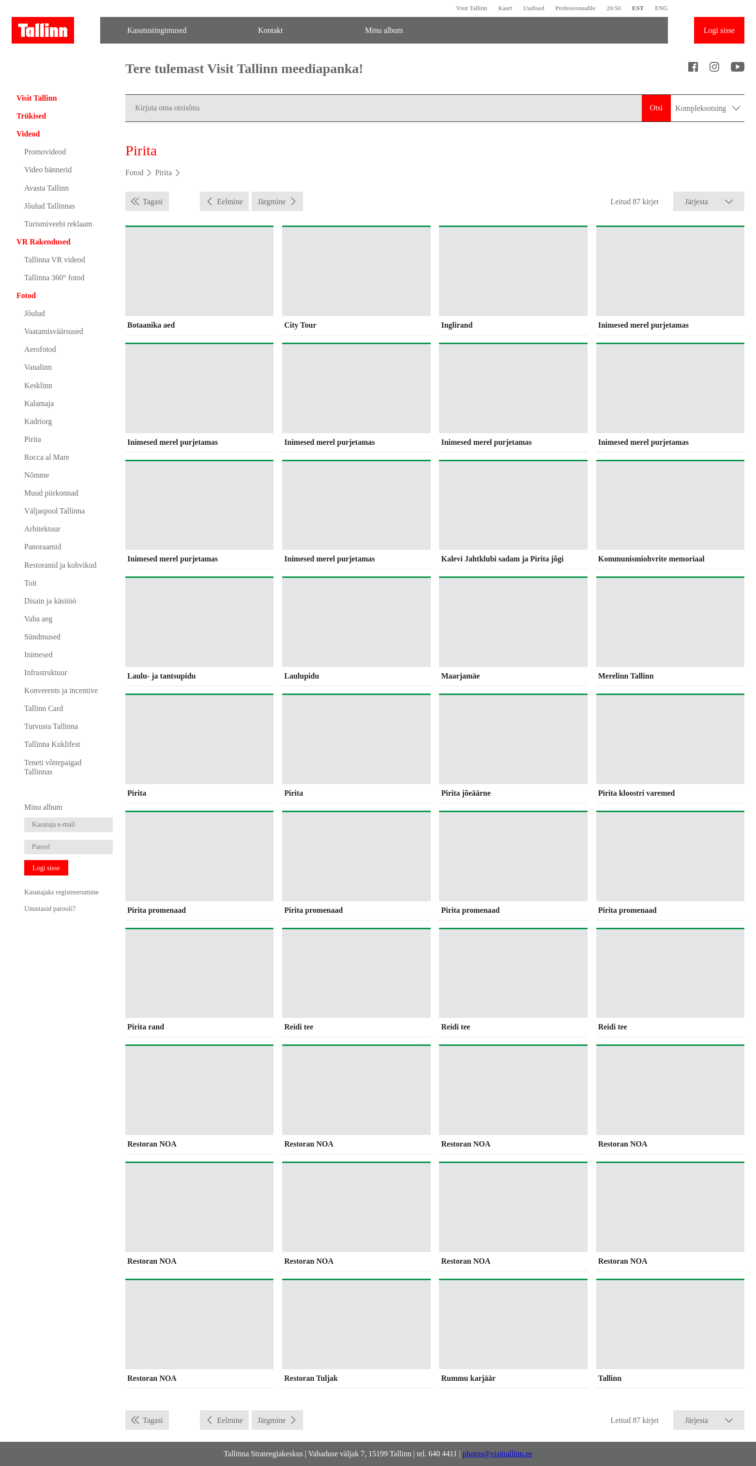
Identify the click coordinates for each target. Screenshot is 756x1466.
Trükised (31, 116)
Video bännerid (48, 170)
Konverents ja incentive (61, 690)
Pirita (32, 439)
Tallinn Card (43, 708)
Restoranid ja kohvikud (60, 565)
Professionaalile (575, 8)
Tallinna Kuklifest (52, 744)
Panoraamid (42, 547)
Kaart (505, 8)
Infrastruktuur (45, 672)
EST (638, 8)
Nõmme (36, 475)
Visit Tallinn (471, 8)
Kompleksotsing (707, 108)
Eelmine (230, 201)
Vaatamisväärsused (53, 331)
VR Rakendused (43, 242)
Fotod (26, 295)
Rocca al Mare (46, 457)
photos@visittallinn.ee (497, 1454)
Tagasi (153, 201)
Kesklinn (38, 385)
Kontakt (270, 30)
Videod (28, 134)
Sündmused (42, 637)
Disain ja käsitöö (50, 601)
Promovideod (45, 152)
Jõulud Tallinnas (49, 206)
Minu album (384, 30)
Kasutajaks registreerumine (61, 892)
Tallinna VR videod (54, 260)
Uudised (533, 8)
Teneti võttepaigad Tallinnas (52, 767)
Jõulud (34, 313)
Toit (30, 583)
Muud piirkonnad (51, 493)
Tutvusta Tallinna (51, 726)
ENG (661, 8)
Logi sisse (719, 30)
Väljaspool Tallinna (54, 511)
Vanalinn (38, 367)
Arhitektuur (42, 529)
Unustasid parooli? (50, 908)
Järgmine (271, 201)
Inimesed (38, 654)
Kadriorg (38, 421)
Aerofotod (40, 349)
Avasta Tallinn (46, 188)
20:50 (613, 8)
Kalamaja (39, 403)
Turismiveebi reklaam (58, 224)
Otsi (656, 108)
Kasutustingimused (157, 30)
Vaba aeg (38, 619)
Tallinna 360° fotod (54, 277)
